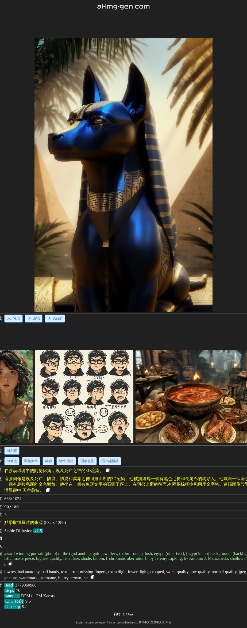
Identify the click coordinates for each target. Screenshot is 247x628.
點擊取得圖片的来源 (23, 522)
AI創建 (12, 451)
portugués (100, 622)
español (90, 622)
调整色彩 (87, 461)
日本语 (167, 622)
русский (121, 622)
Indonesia (132, 622)
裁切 (48, 461)
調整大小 (31, 461)
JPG (33, 318)
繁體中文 (156, 622)
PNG (13, 318)
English (80, 622)
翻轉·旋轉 (66, 461)
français (111, 622)
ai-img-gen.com (123, 6)
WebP (55, 318)
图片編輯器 (110, 461)
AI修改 (12, 461)
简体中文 (144, 622)
